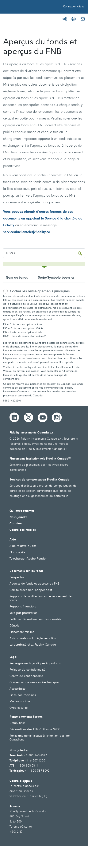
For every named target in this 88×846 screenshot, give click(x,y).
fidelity (40, 232)
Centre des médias (22, 530)
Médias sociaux (19, 701)
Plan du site (17, 552)
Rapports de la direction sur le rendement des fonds (41, 598)
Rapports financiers (22, 606)
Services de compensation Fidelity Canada (39, 479)
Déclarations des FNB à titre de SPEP (34, 729)
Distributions (17, 723)
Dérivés (14, 625)
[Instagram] (57, 417)
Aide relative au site (23, 546)
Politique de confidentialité (27, 669)
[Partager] (64, 19)
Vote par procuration (23, 613)
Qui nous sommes (21, 511)
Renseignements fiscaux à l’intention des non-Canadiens (40, 737)
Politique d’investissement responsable (35, 619)
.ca (48, 232)
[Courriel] (83, 19)
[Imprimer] (74, 19)
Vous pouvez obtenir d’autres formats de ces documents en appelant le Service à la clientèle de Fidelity (42, 218)
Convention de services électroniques (34, 682)
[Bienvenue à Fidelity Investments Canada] (27, 7)
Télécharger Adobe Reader (28, 558)
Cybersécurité (18, 708)
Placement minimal (22, 632)
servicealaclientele (17, 232)
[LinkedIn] (14, 417)
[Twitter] (28, 417)
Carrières (15, 523)
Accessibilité (17, 688)
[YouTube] (42, 417)
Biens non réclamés (22, 695)
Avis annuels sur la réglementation (32, 638)
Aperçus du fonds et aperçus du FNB (34, 583)
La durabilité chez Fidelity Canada (32, 644)
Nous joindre (18, 517)
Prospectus (16, 577)
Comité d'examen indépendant (30, 590)
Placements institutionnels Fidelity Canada (40, 458)
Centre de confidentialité (26, 676)
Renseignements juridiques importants (35, 663)
